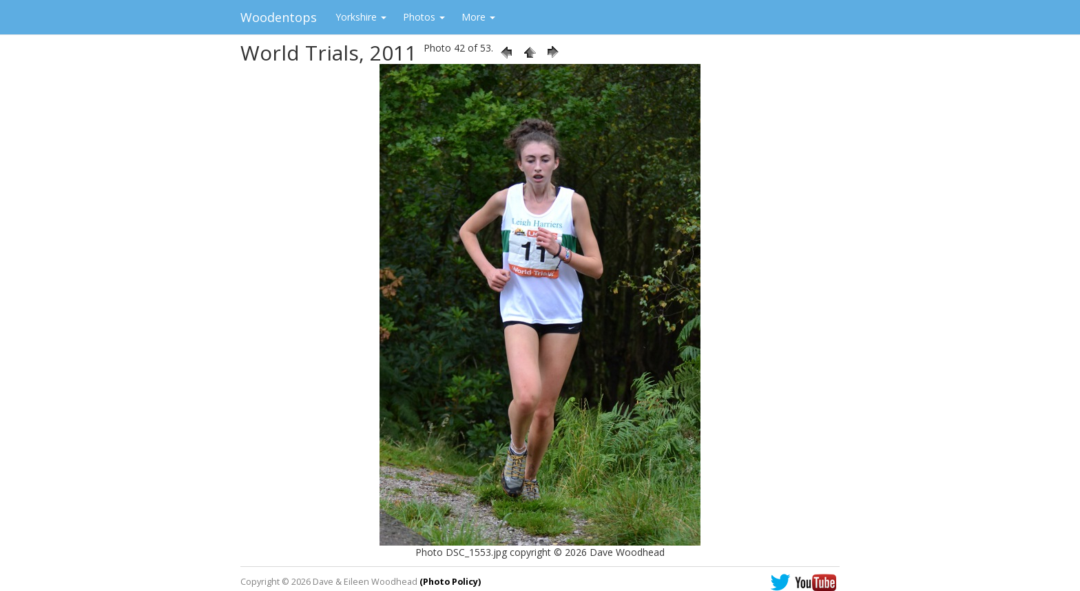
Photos (424, 16)
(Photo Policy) (450, 582)
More (478, 16)
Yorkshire (360, 16)
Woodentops (278, 17)
